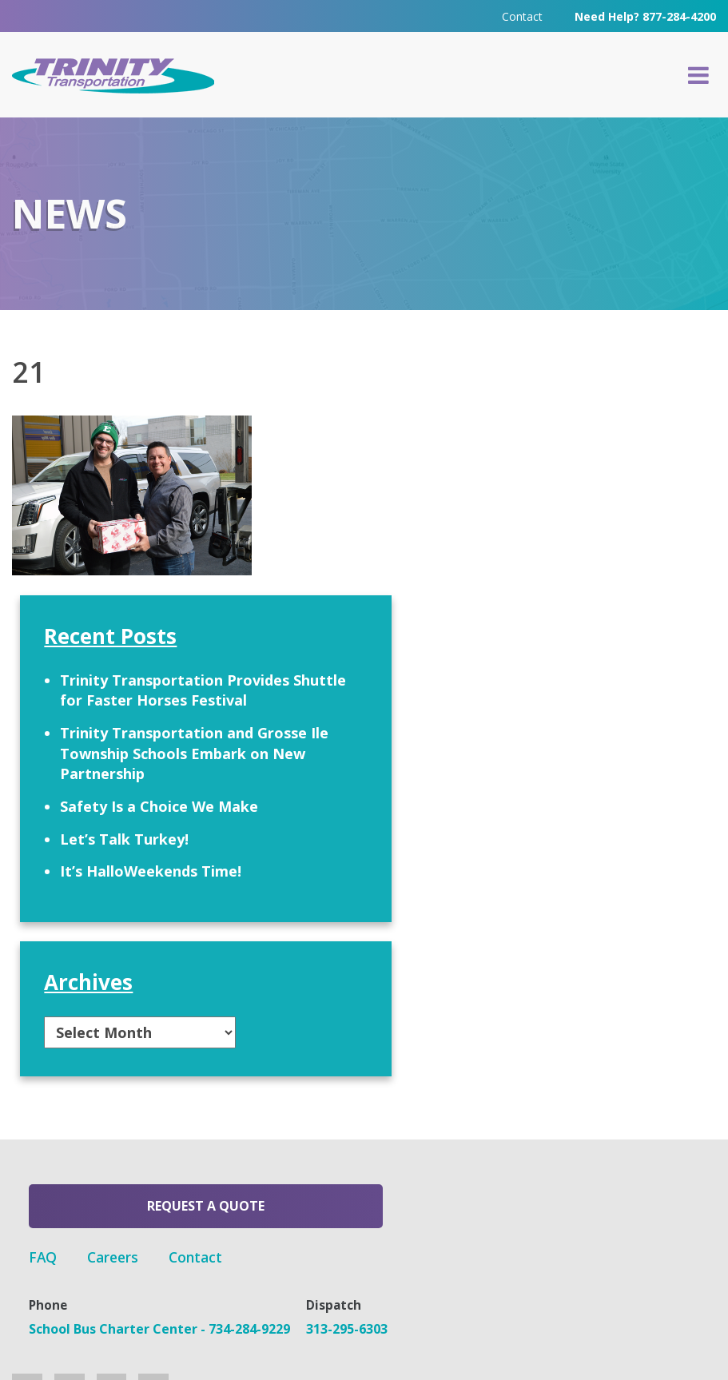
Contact (522, 15)
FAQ (297, 1129)
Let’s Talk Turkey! (597, 747)
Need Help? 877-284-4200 (645, 15)
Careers (369, 1129)
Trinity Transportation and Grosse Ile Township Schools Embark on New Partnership (605, 620)
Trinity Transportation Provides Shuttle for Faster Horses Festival (605, 506)
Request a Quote (135, 1134)
